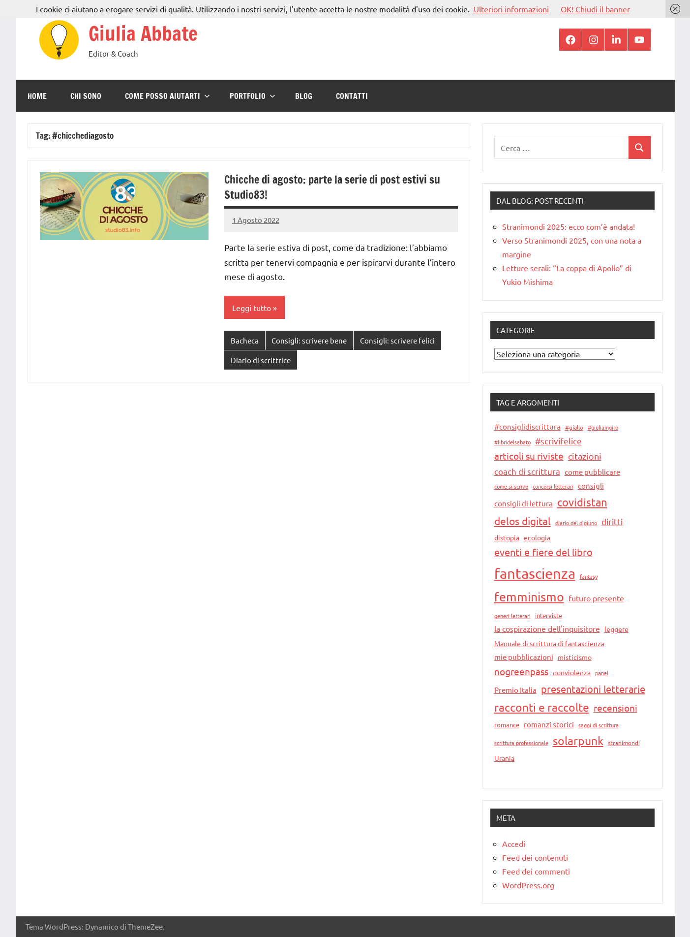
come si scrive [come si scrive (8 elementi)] (511, 486)
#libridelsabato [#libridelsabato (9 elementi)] (512, 442)
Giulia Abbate (143, 33)
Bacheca (245, 340)
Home (37, 96)
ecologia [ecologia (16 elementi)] (537, 537)
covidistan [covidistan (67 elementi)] (582, 502)
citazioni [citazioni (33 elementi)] (584, 456)
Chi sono (85, 96)
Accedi (513, 843)
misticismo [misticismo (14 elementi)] (575, 657)
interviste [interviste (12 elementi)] (548, 615)
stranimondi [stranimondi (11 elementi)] (624, 743)
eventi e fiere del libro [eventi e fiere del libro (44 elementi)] (543, 552)
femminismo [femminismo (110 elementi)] (529, 596)
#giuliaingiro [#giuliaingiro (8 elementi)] (603, 427)
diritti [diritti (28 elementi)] (612, 521)
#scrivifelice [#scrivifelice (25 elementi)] (558, 441)
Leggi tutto (251, 307)
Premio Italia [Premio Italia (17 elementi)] (515, 689)
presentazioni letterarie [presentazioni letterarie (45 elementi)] (593, 689)
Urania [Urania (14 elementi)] (504, 757)
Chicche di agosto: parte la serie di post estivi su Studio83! (332, 187)
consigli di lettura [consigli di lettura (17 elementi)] (523, 503)
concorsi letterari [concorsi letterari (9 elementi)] (553, 486)
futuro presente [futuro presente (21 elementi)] (596, 598)
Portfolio (252, 96)
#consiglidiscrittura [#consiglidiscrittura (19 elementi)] (527, 426)
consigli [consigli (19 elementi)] (591, 485)
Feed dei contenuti (535, 857)
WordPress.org (528, 885)
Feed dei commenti (536, 871)
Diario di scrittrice (261, 360)
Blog (303, 96)
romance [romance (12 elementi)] (506, 724)
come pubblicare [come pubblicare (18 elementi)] (592, 471)
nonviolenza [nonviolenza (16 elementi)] (572, 672)
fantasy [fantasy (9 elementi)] (589, 576)
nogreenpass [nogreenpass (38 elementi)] (521, 671)
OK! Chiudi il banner (595, 9)
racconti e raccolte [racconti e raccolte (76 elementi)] (541, 707)
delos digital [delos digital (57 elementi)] (522, 520)
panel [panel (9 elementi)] (601, 673)
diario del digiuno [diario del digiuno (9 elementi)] (576, 523)
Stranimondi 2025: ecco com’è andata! (568, 226)
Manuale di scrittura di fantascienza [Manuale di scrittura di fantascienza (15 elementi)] (549, 643)
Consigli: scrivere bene (309, 340)
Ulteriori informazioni (511, 9)
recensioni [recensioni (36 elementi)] (615, 708)
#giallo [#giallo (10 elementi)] (574, 427)
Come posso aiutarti (167, 96)
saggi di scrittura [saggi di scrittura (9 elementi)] (598, 725)
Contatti (352, 96)
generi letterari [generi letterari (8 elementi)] (512, 616)
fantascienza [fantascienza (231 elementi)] (534, 573)
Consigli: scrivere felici (397, 340)
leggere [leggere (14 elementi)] (616, 629)
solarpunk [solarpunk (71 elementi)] (578, 740)
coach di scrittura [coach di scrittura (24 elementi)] (527, 471)
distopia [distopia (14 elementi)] (506, 537)
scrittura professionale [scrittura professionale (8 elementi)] (521, 743)
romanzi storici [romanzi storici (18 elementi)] (549, 724)
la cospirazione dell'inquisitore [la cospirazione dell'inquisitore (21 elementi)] (547, 628)
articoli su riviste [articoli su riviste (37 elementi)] (529, 456)
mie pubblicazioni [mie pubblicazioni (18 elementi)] (523, 656)
